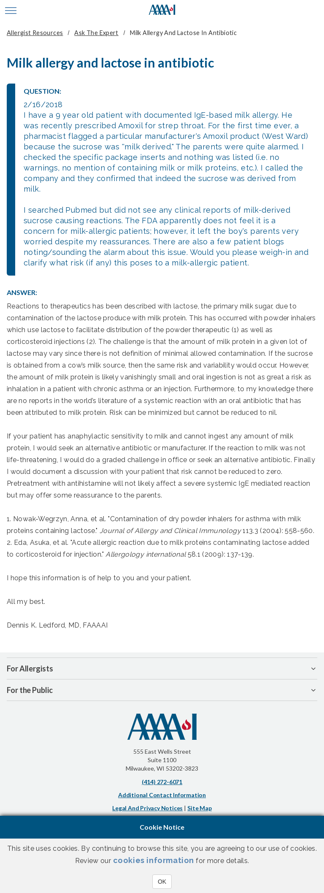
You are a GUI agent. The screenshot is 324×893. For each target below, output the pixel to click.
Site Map (199, 808)
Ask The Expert (96, 32)
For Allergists (30, 668)
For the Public (30, 690)
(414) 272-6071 (162, 781)
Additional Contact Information (162, 794)
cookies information (153, 860)
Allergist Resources (35, 32)
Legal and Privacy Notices (147, 808)
